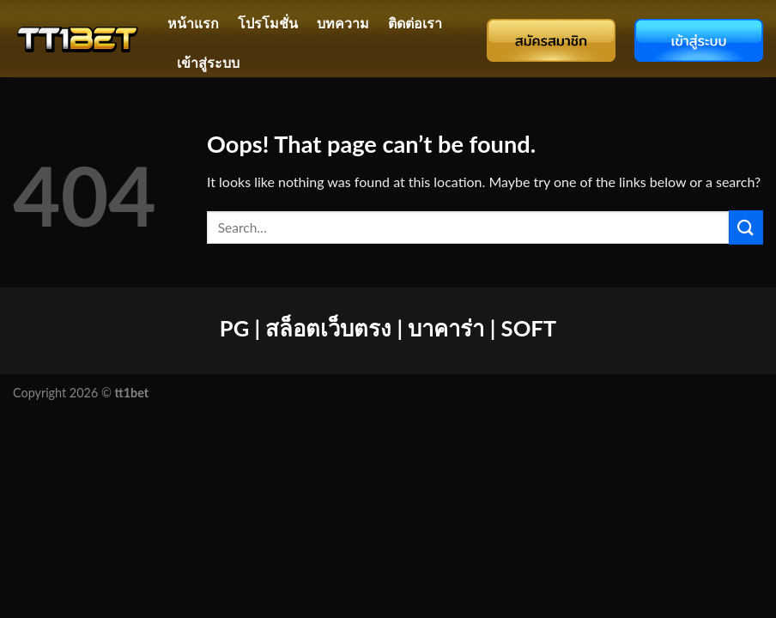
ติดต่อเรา (415, 23)
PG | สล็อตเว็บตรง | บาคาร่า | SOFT (388, 328)
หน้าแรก (193, 23)
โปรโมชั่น (268, 23)
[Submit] (746, 227)
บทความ (343, 23)
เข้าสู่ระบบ (208, 62)
